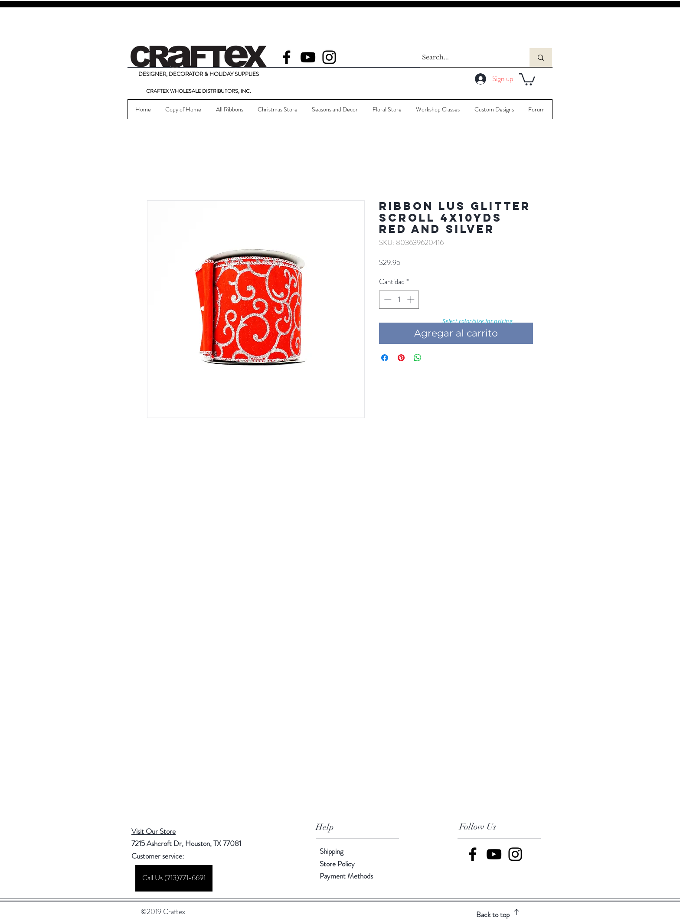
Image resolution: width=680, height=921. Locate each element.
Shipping (331, 851)
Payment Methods (347, 876)
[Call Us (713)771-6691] (173, 878)
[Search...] (466, 57)
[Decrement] (386, 299)
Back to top (493, 914)
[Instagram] (329, 57)
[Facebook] (287, 57)
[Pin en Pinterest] (401, 358)
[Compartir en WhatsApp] (417, 358)
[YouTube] (308, 57)
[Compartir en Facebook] (384, 358)
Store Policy (337, 864)
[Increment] (411, 299)
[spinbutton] (399, 299)
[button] (527, 78)
